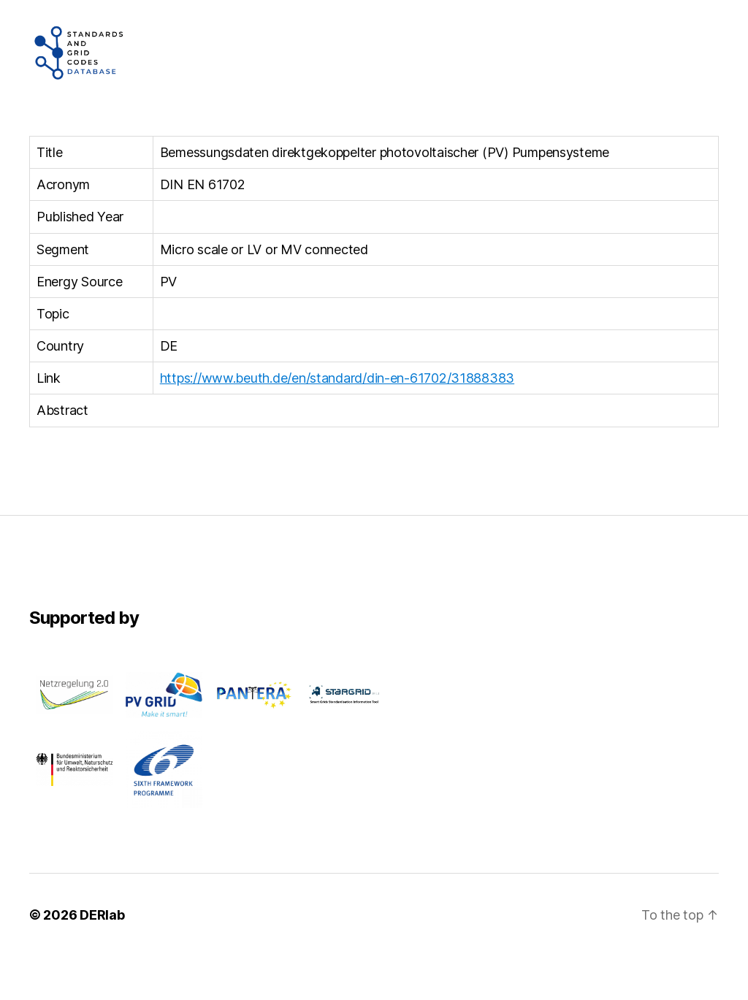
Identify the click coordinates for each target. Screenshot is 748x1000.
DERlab (102, 958)
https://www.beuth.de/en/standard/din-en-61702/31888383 (337, 422)
